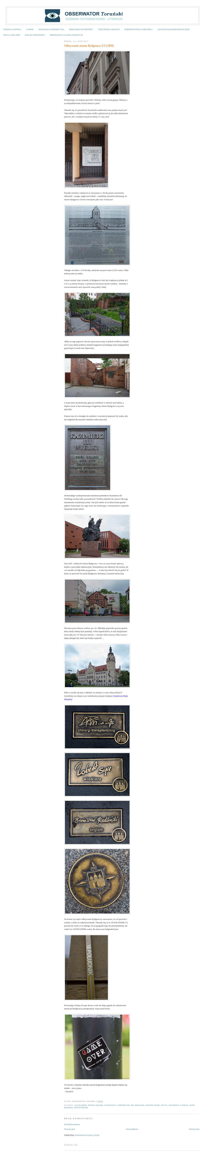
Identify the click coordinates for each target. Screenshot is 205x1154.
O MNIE (29, 29)
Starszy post (194, 1129)
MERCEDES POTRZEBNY (81, 29)
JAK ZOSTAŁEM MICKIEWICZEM (173, 29)
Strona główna (132, 1129)
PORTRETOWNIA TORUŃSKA (139, 29)
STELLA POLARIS (11, 35)
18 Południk (80, 1105)
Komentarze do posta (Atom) (87, 1135)
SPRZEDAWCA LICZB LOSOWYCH (66, 35)
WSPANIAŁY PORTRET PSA (51, 29)
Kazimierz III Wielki (179, 1105)
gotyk (164, 1105)
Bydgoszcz (110, 1105)
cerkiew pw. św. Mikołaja (130, 1105)
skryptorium (81, 1108)
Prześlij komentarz (72, 1124)
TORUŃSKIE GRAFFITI (109, 29)
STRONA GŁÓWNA (12, 29)
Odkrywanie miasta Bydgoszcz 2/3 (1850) (89, 45)
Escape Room (153, 1105)
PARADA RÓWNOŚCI (35, 35)
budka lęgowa (95, 1105)
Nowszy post (69, 1129)
